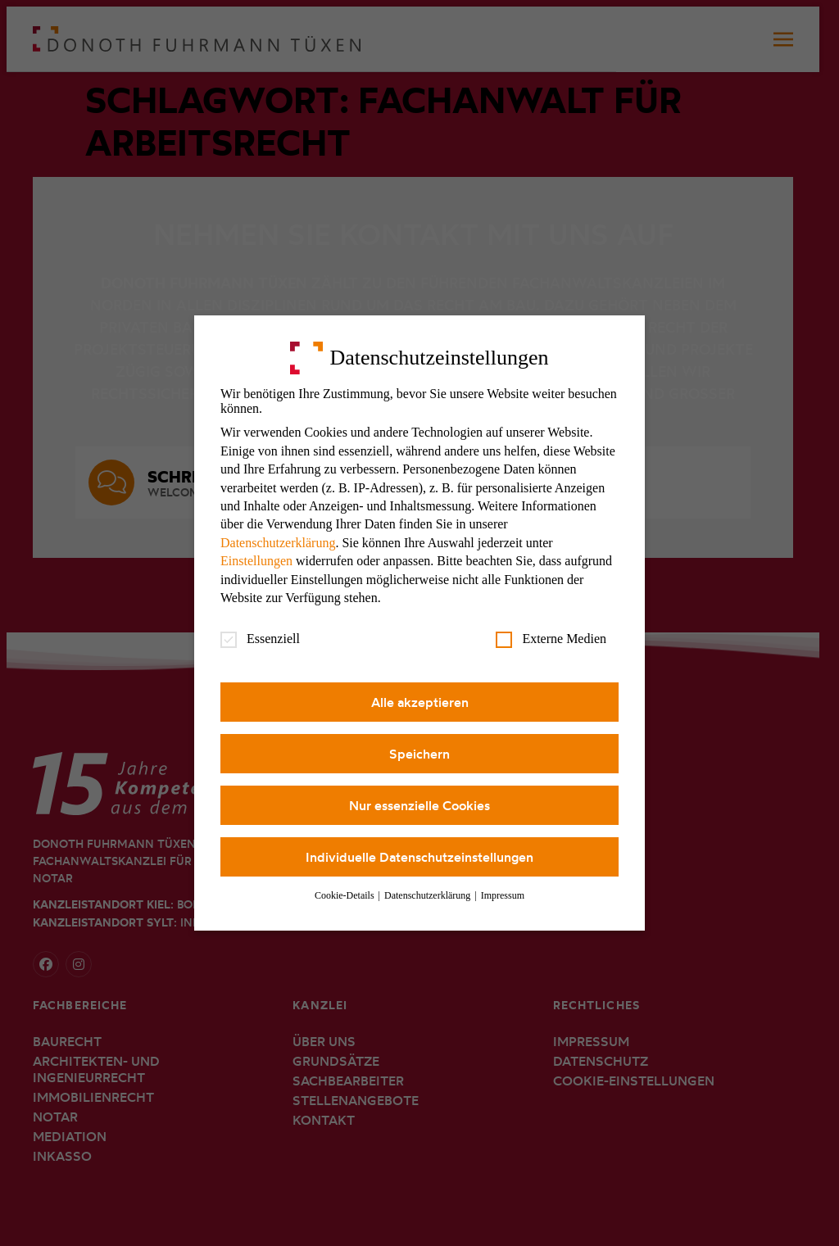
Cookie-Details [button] (346, 895)
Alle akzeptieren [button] (420, 702)
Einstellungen (256, 561)
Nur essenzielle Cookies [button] (419, 805)
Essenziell (260, 639)
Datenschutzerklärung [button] (428, 895)
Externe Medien (551, 639)
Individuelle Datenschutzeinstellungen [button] (419, 857)
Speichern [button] (419, 753)
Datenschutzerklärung (277, 543)
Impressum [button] (502, 895)
